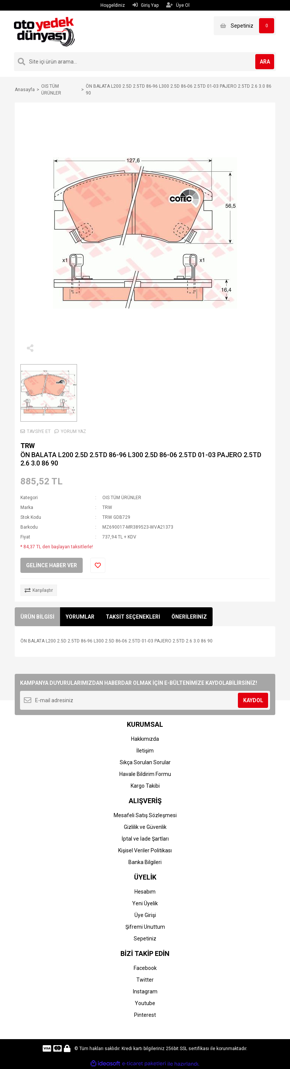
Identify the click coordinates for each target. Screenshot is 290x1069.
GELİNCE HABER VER (51, 565)
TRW (27, 446)
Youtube (145, 1003)
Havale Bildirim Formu (145, 774)
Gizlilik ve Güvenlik (145, 827)
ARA (265, 62)
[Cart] (245, 25)
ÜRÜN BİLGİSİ (37, 617)
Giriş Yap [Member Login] (146, 5)
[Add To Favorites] (97, 565)
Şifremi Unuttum (145, 927)
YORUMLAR (80, 617)
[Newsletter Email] (145, 700)
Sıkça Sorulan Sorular (145, 762)
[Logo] (44, 31)
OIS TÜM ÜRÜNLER (121, 497)
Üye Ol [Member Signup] (178, 5)
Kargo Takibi (145, 786)
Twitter (145, 980)
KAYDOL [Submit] (253, 700)
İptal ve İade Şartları (145, 839)
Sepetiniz (145, 939)
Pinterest (145, 1015)
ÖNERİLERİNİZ (189, 617)
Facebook (145, 968)
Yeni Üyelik (145, 903)
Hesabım (145, 892)
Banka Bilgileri (145, 862)
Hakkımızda (145, 739)
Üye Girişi (145, 915)
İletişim (145, 751)
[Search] (145, 61)
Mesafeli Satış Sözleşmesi (145, 815)
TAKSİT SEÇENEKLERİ (133, 617)
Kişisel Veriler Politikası (145, 850)
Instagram (145, 991)
